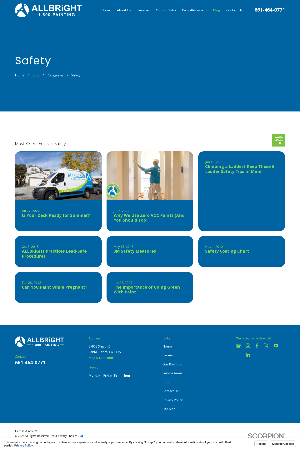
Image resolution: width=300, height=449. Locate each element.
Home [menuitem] (106, 10)
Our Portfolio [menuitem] (166, 10)
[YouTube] (276, 345)
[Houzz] (238, 355)
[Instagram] (248, 345)
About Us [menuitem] (124, 10)
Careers (168, 355)
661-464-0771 (270, 9)
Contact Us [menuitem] (234, 10)
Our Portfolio (172, 364)
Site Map (168, 409)
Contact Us (170, 391)
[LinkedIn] (248, 355)
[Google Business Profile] (238, 345)
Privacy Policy (172, 400)
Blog (165, 382)
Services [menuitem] (144, 10)
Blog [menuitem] (216, 10)
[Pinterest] (257, 355)
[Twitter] (266, 345)
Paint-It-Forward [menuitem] (194, 10)
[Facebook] (257, 345)
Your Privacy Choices (67, 436)
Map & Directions (101, 357)
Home (167, 346)
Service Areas (172, 373)
